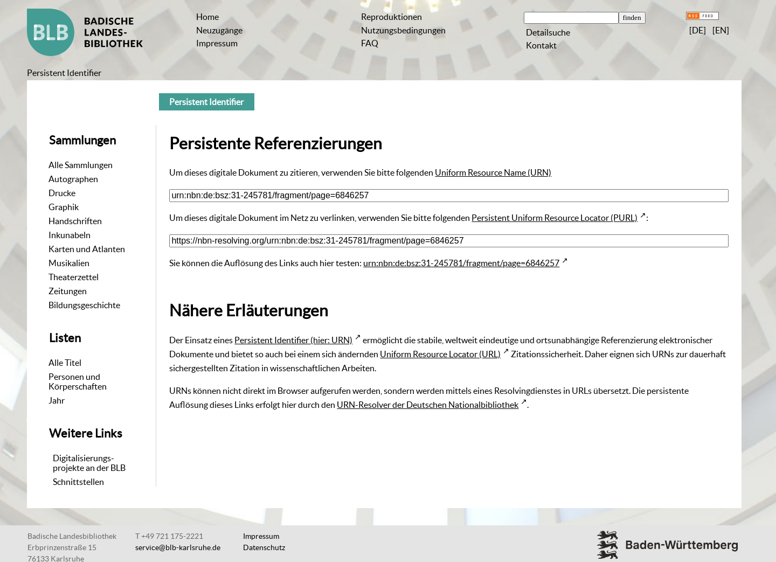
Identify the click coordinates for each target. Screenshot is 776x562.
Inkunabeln (69, 235)
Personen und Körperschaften (77, 381)
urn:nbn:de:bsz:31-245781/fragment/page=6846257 (461, 263)
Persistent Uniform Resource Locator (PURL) (555, 218)
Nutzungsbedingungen (403, 30)
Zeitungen (67, 291)
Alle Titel (64, 362)
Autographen (73, 179)
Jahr (56, 400)
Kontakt (541, 45)
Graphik (63, 207)
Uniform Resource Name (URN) (493, 172)
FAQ (369, 43)
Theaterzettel (73, 277)
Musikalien (68, 263)
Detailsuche (548, 32)
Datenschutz (264, 547)
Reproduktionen (391, 17)
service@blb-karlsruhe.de (177, 547)
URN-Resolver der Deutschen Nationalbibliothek (427, 405)
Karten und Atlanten (86, 249)
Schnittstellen (78, 482)
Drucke (61, 193)
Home (207, 17)
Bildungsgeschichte (84, 305)
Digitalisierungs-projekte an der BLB (89, 463)
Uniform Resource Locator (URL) (440, 354)
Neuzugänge (219, 30)
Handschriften (75, 221)
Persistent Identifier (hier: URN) (293, 340)
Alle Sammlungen (80, 165)
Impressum (217, 43)
